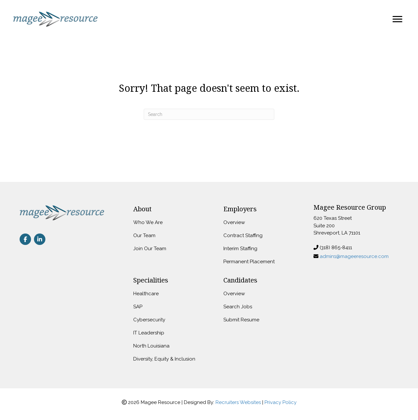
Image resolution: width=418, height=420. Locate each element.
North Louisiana (151, 346)
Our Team (144, 235)
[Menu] (397, 19)
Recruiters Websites (238, 402)
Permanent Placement (249, 262)
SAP (137, 307)
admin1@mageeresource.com (354, 256)
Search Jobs (237, 307)
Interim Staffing (240, 248)
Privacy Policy (281, 402)
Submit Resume (241, 320)
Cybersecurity (149, 320)
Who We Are (148, 222)
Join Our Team (149, 248)
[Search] (209, 114)
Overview (234, 222)
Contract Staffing (243, 235)
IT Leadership (148, 333)
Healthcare (146, 294)
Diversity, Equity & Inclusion (164, 359)
